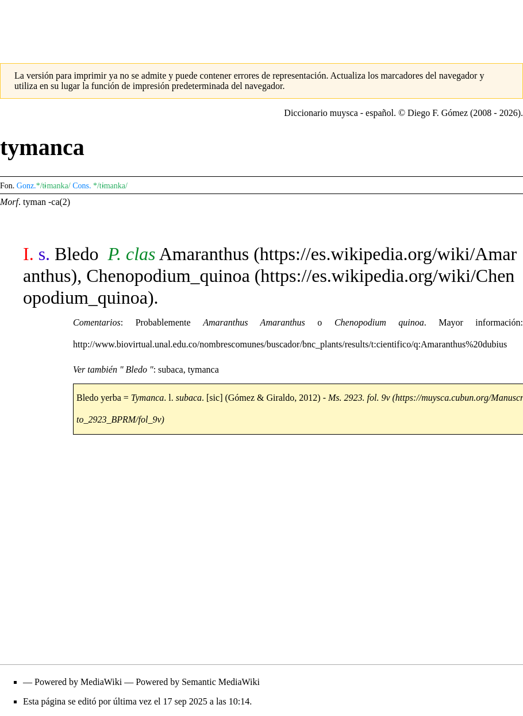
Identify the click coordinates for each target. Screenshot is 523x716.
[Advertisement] (261, 26)
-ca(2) (59, 202)
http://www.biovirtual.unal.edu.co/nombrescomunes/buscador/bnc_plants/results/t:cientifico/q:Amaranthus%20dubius (290, 344)
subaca (170, 369)
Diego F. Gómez (437, 113)
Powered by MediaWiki (78, 682)
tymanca (203, 369)
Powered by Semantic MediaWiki (198, 682)
